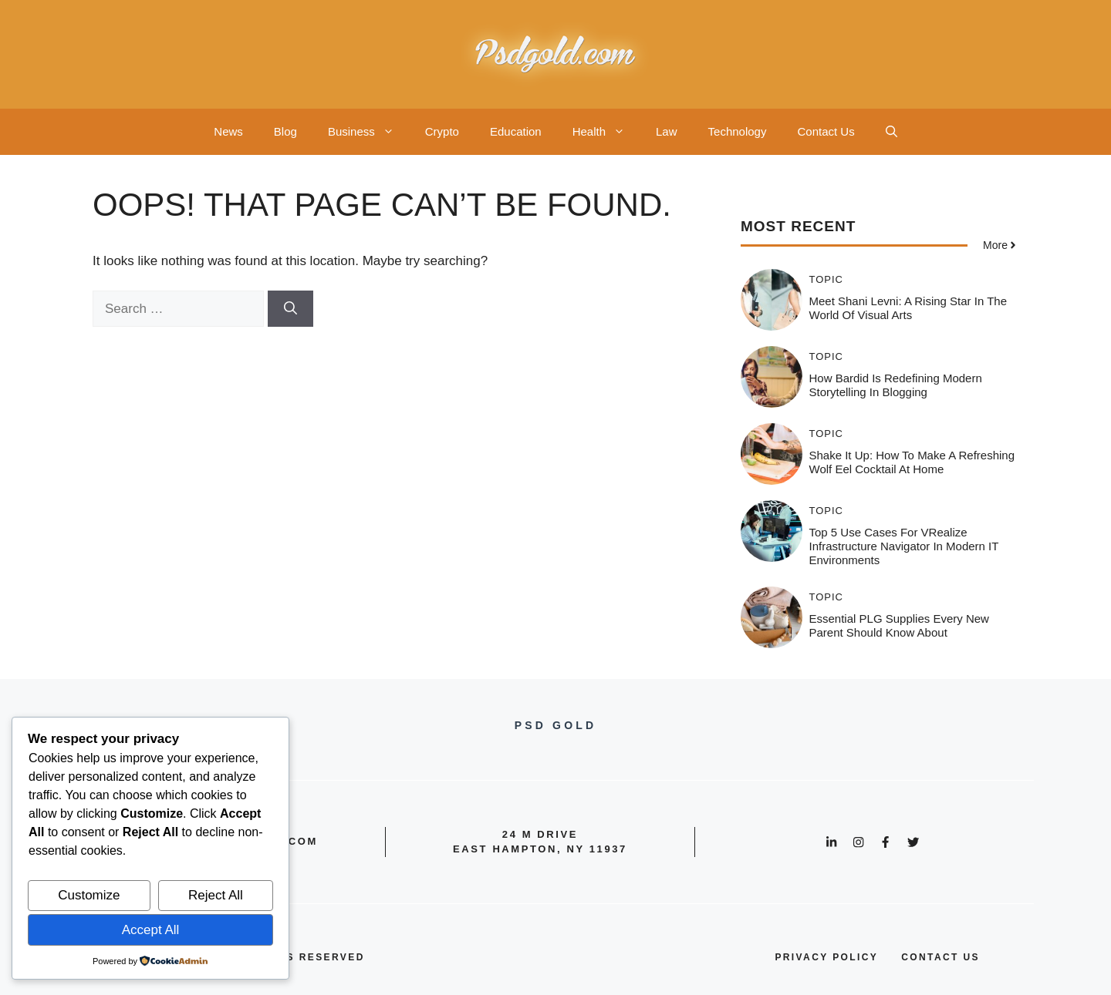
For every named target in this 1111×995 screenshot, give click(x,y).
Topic (826, 279)
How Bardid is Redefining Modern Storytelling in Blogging (895, 384)
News (228, 131)
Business (369, 132)
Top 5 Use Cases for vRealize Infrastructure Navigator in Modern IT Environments (904, 546)
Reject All (215, 895)
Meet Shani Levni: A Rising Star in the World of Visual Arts (908, 307)
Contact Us (825, 131)
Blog (285, 131)
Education (516, 131)
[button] (891, 132)
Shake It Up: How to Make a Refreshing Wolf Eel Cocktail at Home (912, 462)
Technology (737, 131)
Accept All (151, 930)
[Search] (290, 309)
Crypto (442, 131)
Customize (89, 895)
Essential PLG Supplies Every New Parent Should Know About (899, 625)
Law (666, 131)
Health (606, 132)
